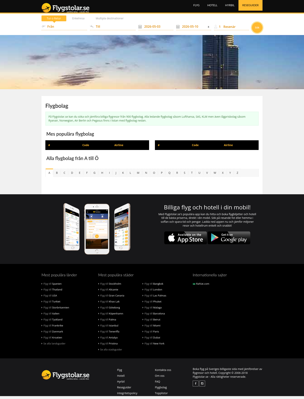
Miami (151, 328)
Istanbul (108, 328)
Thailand (51, 292)
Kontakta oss (163, 373)
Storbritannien (55, 310)
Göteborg (109, 310)
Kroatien (51, 340)
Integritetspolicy (127, 396)
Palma (107, 322)
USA (49, 298)
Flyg (196, 7)
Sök (257, 30)
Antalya (108, 340)
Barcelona (153, 316)
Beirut (151, 322)
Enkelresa (78, 21)
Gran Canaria (111, 298)
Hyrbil (229, 7)
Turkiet (50, 304)
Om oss (159, 378)
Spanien (51, 286)
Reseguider (250, 7)
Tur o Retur (54, 21)
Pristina (108, 346)
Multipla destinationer (110, 21)
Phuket (151, 304)
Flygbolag (161, 390)
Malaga (152, 310)
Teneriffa (108, 334)
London (152, 292)
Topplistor (161, 396)
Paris (150, 334)
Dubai (151, 340)
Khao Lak (109, 304)
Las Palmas (154, 298)
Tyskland (51, 322)
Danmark (52, 334)
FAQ (157, 384)
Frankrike (52, 328)
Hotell (212, 7)
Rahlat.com (201, 286)
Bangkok (152, 286)
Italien (50, 316)
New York (153, 346)
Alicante (108, 292)
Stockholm (109, 286)
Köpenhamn (110, 316)
